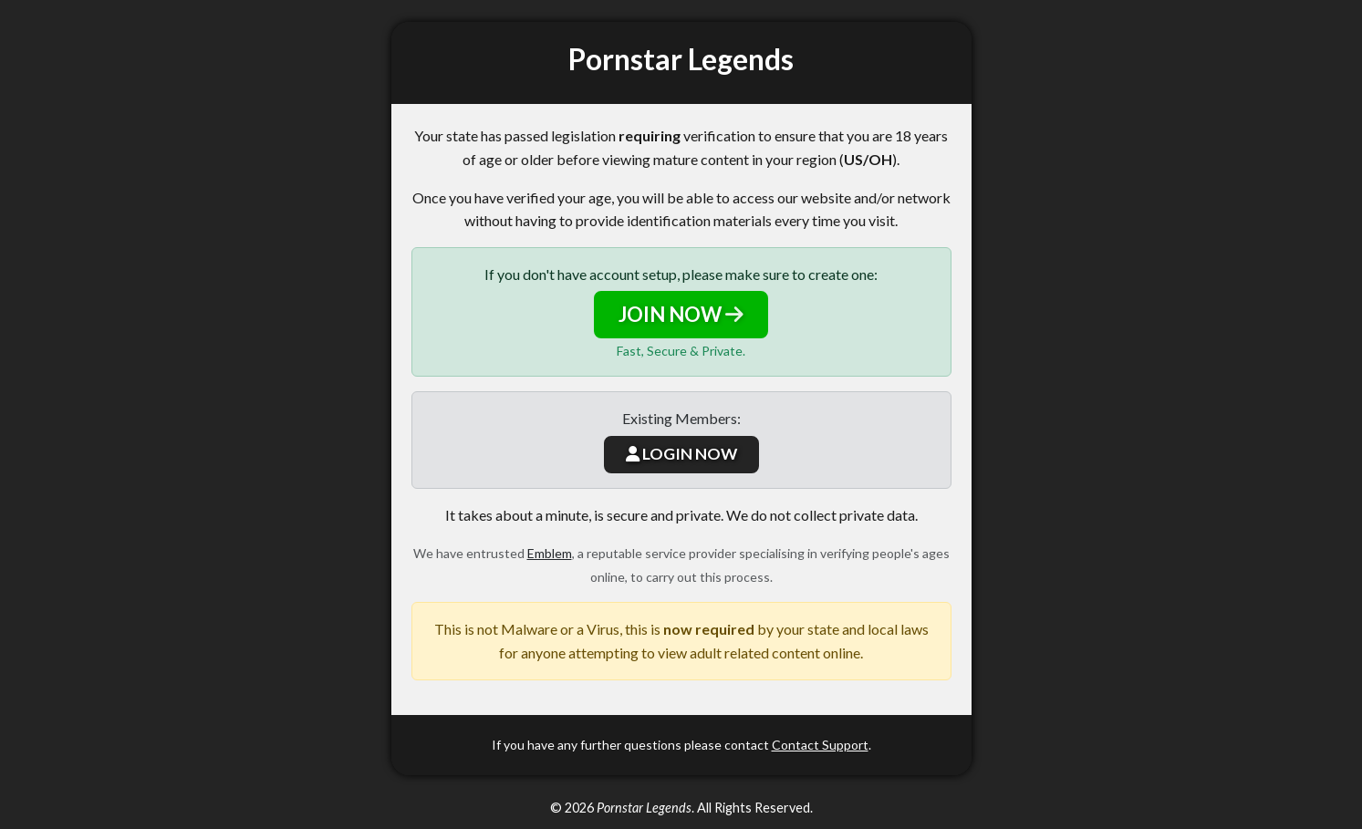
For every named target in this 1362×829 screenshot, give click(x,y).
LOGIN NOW (681, 453)
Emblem (549, 553)
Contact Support (820, 744)
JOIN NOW (681, 314)
